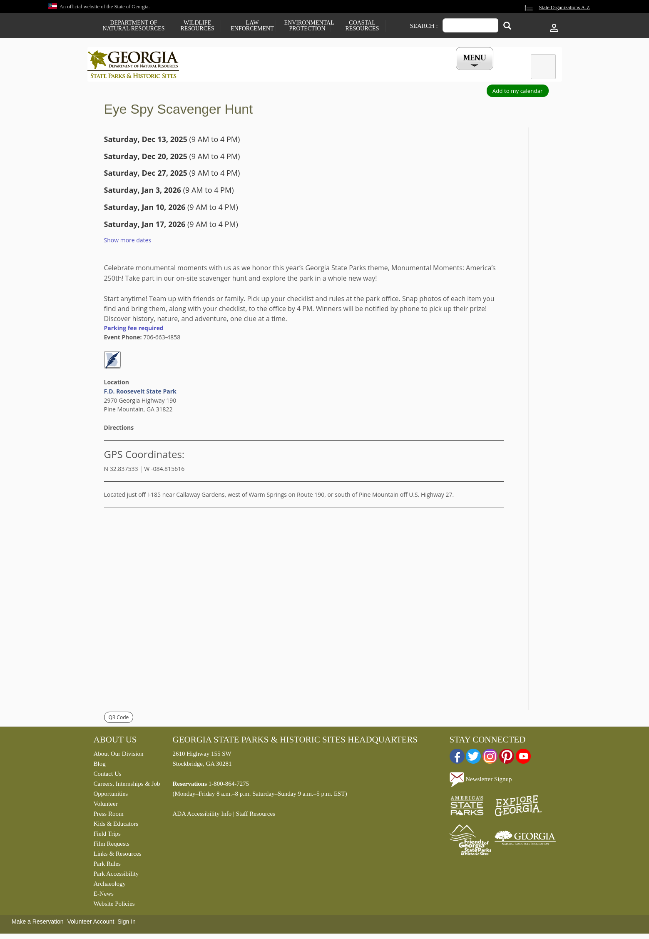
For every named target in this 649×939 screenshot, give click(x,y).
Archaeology (110, 885)
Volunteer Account (90, 923)
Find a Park (216, 72)
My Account (460, 72)
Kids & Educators (116, 825)
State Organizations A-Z (564, 7)
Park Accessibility (116, 875)
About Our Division (119, 755)
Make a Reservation (38, 923)
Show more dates (128, 242)
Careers (317, 72)
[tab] (543, 66)
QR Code (119, 719)
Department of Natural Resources (133, 26)
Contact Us (108, 775)
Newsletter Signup (481, 781)
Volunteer (106, 805)
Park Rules (107, 865)
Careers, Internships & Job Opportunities (127, 790)
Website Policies (114, 905)
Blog (100, 765)
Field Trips (107, 835)
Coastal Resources (362, 26)
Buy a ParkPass (368, 72)
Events (417, 72)
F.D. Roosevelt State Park (140, 393)
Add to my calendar (517, 93)
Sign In (126, 923)
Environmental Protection (307, 26)
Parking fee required (134, 330)
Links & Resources (118, 855)
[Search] (507, 26)
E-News (104, 895)
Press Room (109, 815)
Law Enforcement (252, 26)
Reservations (268, 72)
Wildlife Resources (197, 26)
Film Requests (111, 845)
